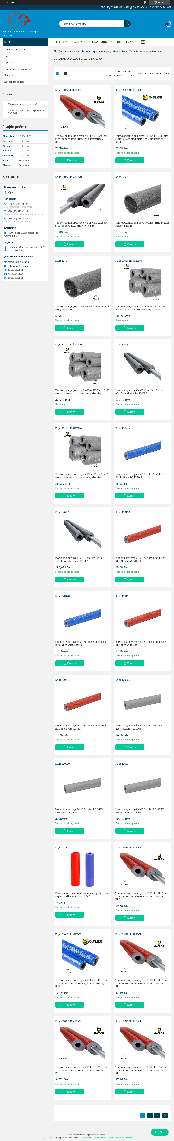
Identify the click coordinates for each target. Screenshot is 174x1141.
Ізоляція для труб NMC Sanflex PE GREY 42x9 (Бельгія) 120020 (79, 811)
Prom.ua (103, 1134)
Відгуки (8, 75)
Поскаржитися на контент (92, 1137)
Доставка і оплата (14, 81)
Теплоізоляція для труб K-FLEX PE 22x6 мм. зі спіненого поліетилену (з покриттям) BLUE (141, 138)
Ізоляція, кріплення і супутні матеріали (104, 51)
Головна (61, 42)
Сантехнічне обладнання (90, 42)
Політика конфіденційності (119, 1137)
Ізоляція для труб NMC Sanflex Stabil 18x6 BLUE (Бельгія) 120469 (140, 475)
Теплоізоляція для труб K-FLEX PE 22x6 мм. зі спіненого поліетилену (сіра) (81, 224)
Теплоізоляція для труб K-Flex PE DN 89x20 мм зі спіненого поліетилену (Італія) (141, 308)
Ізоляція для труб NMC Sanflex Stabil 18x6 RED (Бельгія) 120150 (140, 559)
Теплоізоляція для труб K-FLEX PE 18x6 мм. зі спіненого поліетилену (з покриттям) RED (141, 896)
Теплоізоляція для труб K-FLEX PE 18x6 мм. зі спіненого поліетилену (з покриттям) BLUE (81, 983)
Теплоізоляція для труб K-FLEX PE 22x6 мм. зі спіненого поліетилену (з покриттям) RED (81, 138)
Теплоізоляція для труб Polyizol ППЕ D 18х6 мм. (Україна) (82, 308)
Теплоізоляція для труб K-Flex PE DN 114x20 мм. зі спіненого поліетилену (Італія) (82, 475)
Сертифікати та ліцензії (17, 68)
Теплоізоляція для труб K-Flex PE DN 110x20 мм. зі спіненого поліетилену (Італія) (82, 392)
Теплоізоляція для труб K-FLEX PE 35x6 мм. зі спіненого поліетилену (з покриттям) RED (81, 1070)
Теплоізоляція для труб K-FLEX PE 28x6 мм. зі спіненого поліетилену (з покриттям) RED (141, 983)
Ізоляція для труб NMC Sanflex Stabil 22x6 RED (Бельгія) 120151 (140, 643)
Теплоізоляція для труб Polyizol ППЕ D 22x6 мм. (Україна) (142, 224)
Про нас (9, 62)
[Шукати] (127, 22)
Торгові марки (126, 42)
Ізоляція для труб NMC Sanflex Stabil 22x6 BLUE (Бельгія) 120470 (80, 643)
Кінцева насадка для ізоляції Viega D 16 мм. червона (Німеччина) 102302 (82, 895)
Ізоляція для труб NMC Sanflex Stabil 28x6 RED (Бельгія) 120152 (80, 727)
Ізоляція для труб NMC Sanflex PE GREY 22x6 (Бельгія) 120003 (139, 727)
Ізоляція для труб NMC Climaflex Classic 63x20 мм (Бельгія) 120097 (139, 392)
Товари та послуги (69, 51)
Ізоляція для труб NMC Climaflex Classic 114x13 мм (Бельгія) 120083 (79, 559)
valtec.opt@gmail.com (20, 265)
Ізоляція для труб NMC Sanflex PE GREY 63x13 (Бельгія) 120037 (139, 811)
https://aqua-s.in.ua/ (19, 261)
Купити (71, 160)
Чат (159, 1132)
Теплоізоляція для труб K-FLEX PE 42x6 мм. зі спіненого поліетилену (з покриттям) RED (141, 1070)
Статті (7, 55)
